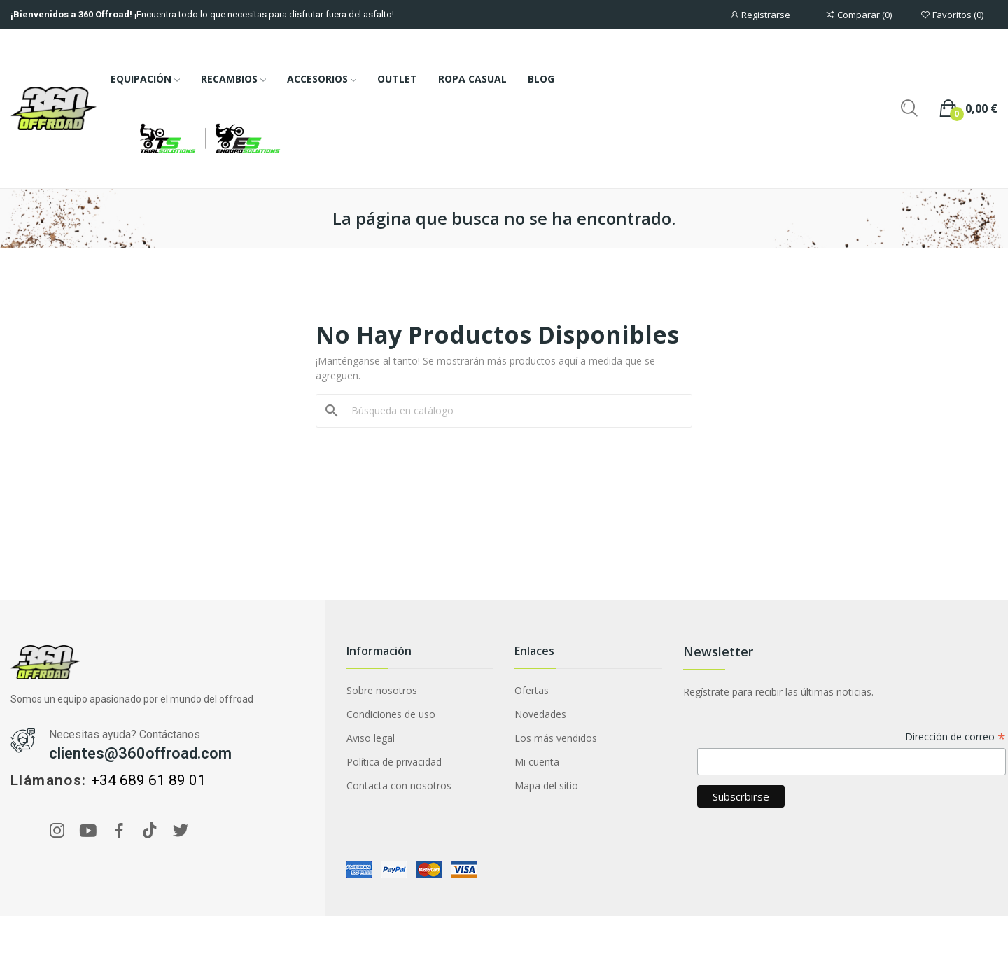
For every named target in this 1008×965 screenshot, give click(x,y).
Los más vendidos (555, 738)
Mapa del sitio (546, 785)
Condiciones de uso (390, 714)
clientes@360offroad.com (140, 753)
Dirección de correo (955, 737)
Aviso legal (370, 738)
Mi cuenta (536, 761)
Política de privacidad (394, 761)
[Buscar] (512, 411)
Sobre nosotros (381, 690)
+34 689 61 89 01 (148, 780)
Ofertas (531, 690)
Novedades (540, 714)
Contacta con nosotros (398, 785)
